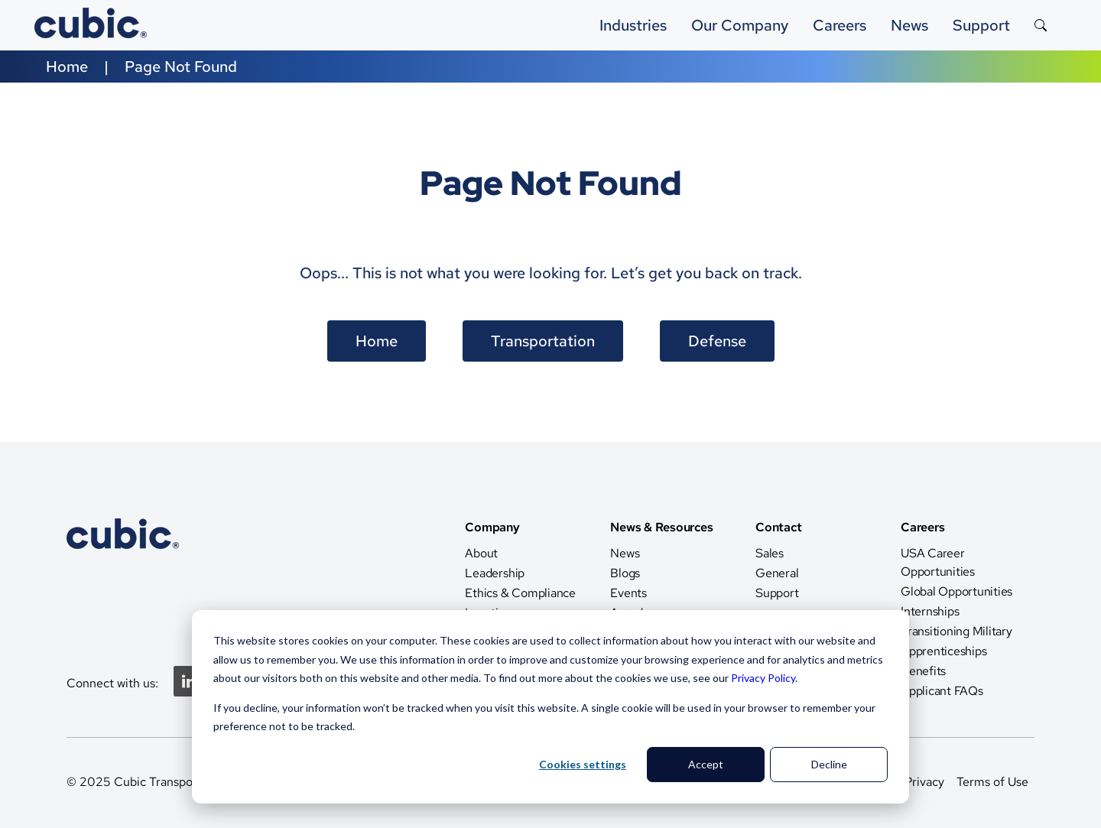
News (624, 553)
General (776, 573)
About (481, 553)
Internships (930, 611)
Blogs (625, 573)
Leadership (495, 573)
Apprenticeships (943, 651)
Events (628, 593)
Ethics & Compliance (520, 593)
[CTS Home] (123, 581)
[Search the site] (1040, 25)
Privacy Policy (763, 677)
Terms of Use (992, 782)
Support (981, 25)
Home (67, 66)
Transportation (543, 341)
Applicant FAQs (942, 691)
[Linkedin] (189, 692)
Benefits (923, 671)
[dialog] (550, 707)
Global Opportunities (956, 591)
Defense (717, 341)
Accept (705, 764)
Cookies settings (582, 764)
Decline (829, 764)
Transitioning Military (956, 631)
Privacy (924, 782)
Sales (769, 553)
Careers (839, 25)
